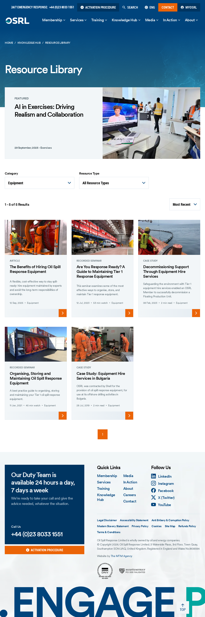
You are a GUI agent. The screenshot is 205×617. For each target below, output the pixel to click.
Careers (129, 495)
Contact (129, 501)
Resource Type (89, 173)
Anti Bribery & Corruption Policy (170, 520)
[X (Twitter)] (163, 498)
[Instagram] (162, 483)
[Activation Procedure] (98, 7)
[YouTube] (161, 505)
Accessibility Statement (134, 520)
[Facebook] (162, 491)
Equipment (15, 182)
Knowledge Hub (124, 20)
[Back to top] (182, 607)
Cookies (157, 526)
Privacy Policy (140, 526)
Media (150, 20)
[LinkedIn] (161, 476)
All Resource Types (96, 182)
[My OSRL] (188, 7)
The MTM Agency (121, 556)
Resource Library (57, 42)
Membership (52, 20)
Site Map (170, 526)
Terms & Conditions (108, 532)
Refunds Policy (187, 526)
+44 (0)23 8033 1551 (61, 7)
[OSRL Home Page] (17, 20)
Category (11, 173)
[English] (149, 7)
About (190, 20)
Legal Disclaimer (107, 520)
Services (76, 20)
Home (9, 42)
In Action (170, 20)
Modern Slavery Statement (112, 526)
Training (97, 20)
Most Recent (181, 204)
